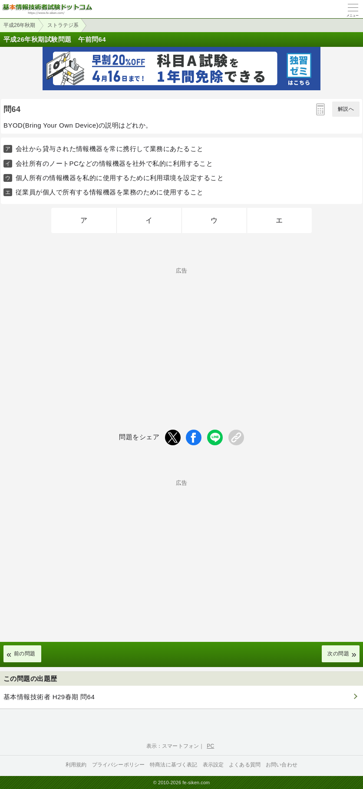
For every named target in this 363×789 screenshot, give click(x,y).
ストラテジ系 (63, 25)
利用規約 (76, 765)
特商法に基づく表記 (173, 765)
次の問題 (338, 654)
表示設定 (213, 765)
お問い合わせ (281, 765)
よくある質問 (245, 765)
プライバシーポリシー (118, 765)
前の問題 (25, 654)
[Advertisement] (181, 334)
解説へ (346, 109)
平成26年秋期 (19, 25)
